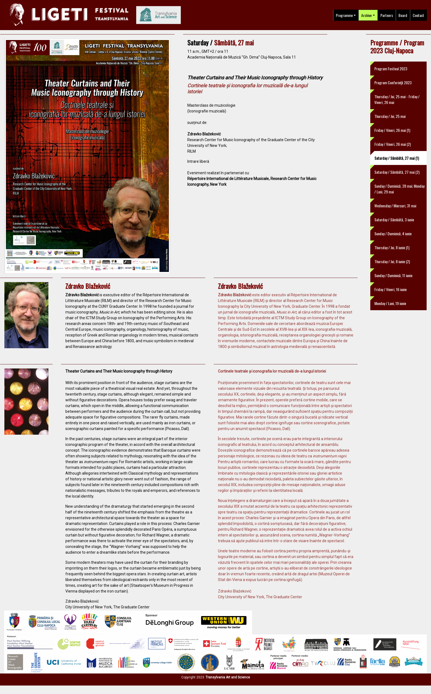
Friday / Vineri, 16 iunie (390, 289)
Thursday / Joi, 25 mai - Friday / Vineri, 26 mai (397, 99)
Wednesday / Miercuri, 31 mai (395, 205)
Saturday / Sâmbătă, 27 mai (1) (396, 158)
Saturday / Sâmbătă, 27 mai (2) (397, 172)
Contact (418, 15)
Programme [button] (344, 15)
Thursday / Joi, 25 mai (390, 116)
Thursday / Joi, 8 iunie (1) (391, 247)
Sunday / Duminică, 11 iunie (393, 275)
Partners (386, 15)
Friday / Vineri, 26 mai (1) (392, 130)
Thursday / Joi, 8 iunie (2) (392, 261)
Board (402, 15)
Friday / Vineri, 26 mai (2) (392, 144)
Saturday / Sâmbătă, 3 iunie (394, 219)
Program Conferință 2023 (393, 82)
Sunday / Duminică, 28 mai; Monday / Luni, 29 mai (399, 188)
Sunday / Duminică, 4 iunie (393, 233)
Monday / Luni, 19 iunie (390, 303)
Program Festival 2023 (390, 68)
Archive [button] (366, 15)
